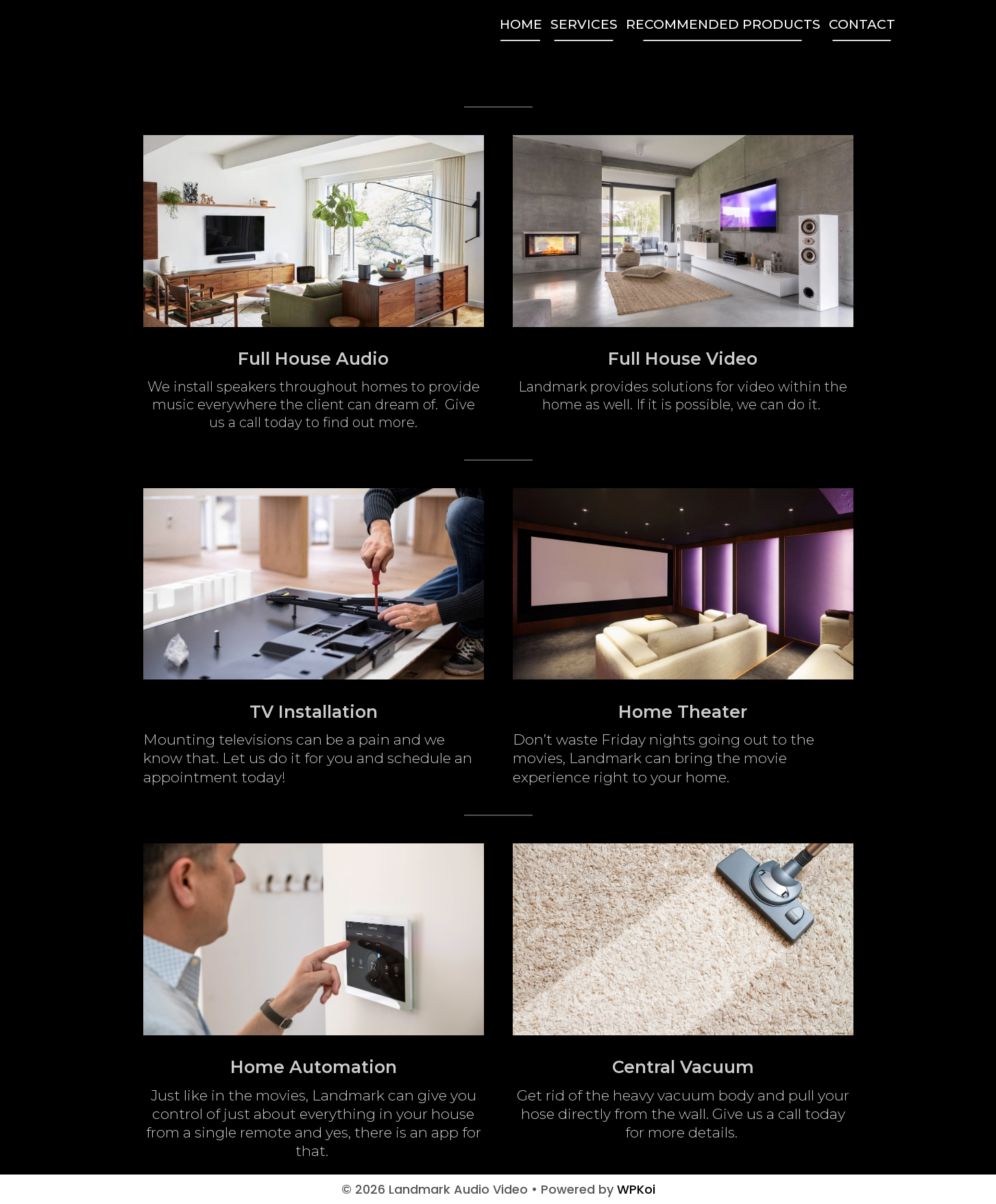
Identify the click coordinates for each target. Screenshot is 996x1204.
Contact (862, 24)
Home (521, 24)
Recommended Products (723, 24)
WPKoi (636, 1189)
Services (584, 24)
